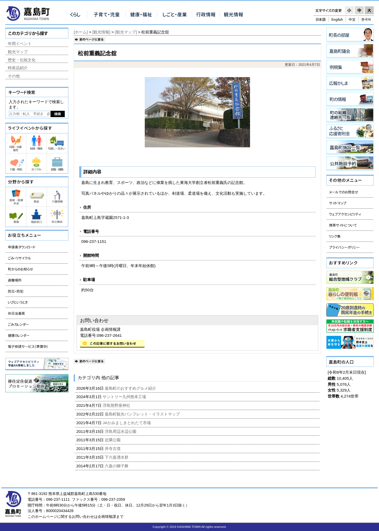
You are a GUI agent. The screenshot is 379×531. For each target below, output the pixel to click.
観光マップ (18, 51)
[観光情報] (101, 32)
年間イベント (20, 43)
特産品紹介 (18, 68)
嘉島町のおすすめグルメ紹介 (131, 388)
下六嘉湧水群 (117, 457)
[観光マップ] (126, 32)
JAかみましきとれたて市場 (127, 422)
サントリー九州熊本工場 (125, 396)
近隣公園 (113, 440)
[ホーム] (81, 32)
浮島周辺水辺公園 (121, 431)
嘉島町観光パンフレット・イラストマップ (143, 414)
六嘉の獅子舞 (117, 466)
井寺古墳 (113, 448)
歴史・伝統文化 (22, 60)
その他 (14, 76)
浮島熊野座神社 (117, 405)
